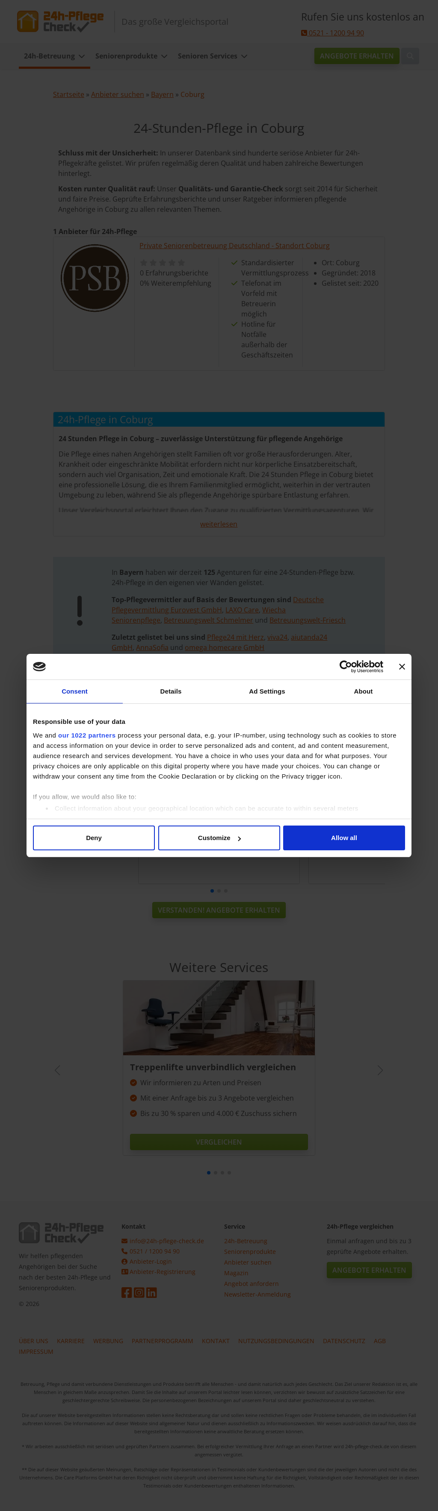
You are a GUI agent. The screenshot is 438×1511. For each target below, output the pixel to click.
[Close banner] (402, 667)
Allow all (344, 837)
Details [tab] (171, 691)
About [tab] (363, 691)
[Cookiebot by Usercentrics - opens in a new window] (345, 666)
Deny (94, 837)
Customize (219, 837)
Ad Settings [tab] (267, 691)
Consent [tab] (75, 691)
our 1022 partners (86, 735)
